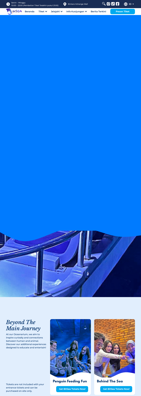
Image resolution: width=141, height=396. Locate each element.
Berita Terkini (98, 11)
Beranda (29, 11)
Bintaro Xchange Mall (78, 4)
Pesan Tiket (122, 11)
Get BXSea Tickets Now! (72, 389)
